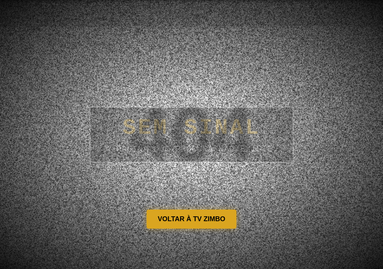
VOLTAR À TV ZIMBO (191, 219)
